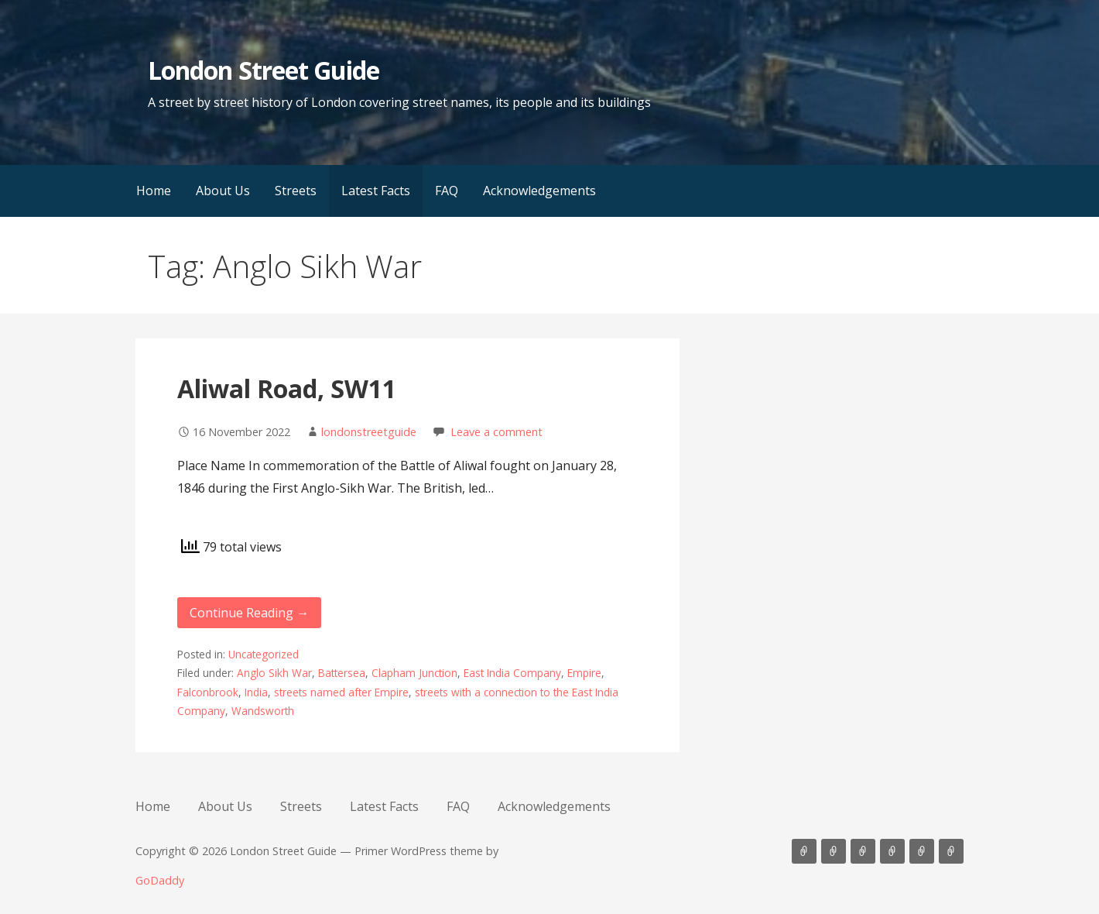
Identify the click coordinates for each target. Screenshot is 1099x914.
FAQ (446, 190)
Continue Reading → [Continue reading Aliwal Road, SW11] (249, 612)
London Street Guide (263, 70)
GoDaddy (159, 880)
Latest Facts (375, 190)
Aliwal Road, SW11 (286, 388)
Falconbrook (207, 692)
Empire (584, 672)
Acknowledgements (539, 190)
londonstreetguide (368, 431)
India (256, 692)
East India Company (512, 672)
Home (153, 190)
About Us (223, 190)
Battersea (341, 672)
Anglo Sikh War (274, 672)
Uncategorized (263, 654)
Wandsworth (262, 710)
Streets (296, 190)
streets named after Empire (341, 692)
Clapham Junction (414, 672)
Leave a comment (496, 431)
